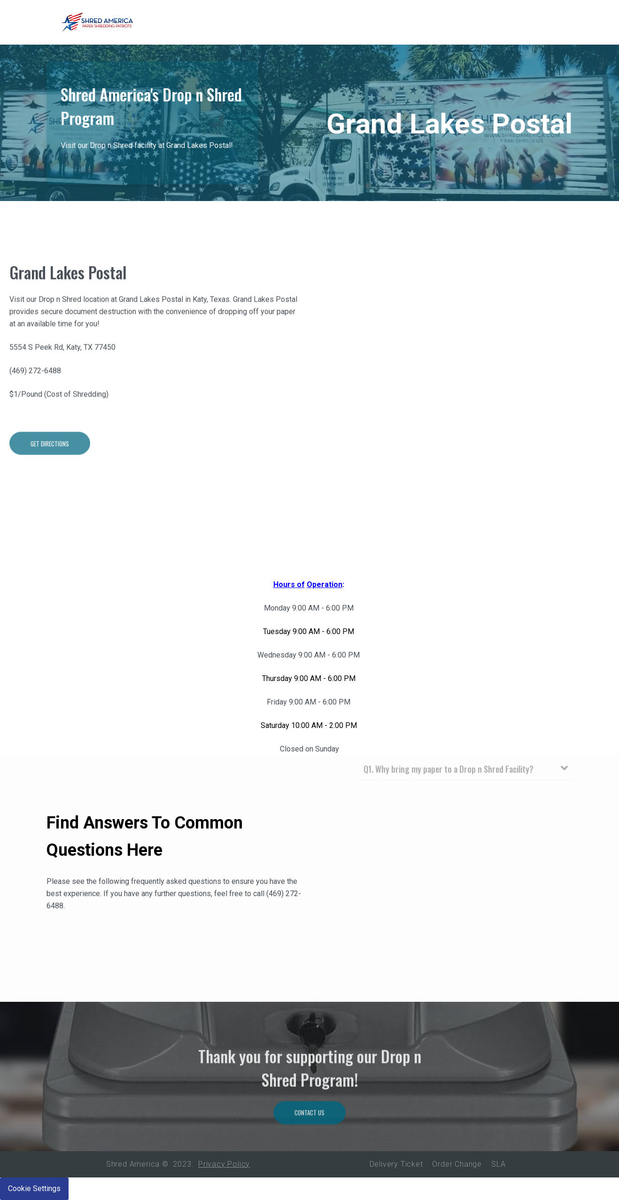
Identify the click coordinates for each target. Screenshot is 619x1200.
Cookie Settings (34, 1188)
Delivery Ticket (396, 1164)
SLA (498, 1164)
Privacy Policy (224, 1164)
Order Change (457, 1164)
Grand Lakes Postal (68, 289)
